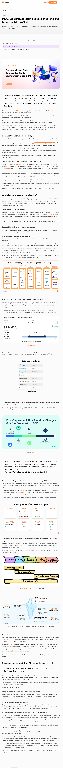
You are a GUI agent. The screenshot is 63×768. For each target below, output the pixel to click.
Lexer (23, 407)
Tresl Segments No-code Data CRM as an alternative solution (16, 49)
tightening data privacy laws (12, 198)
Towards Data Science (27, 588)
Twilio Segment (16, 164)
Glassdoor (22, 305)
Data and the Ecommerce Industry (10, 43)
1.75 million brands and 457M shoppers (44, 142)
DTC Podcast (19, 111)
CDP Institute (53, 214)
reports (9, 168)
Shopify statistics (22, 492)
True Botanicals (52, 111)
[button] (59, 2)
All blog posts (6, 10)
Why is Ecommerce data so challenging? (12, 46)
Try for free (53, 2)
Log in (45, 2)
